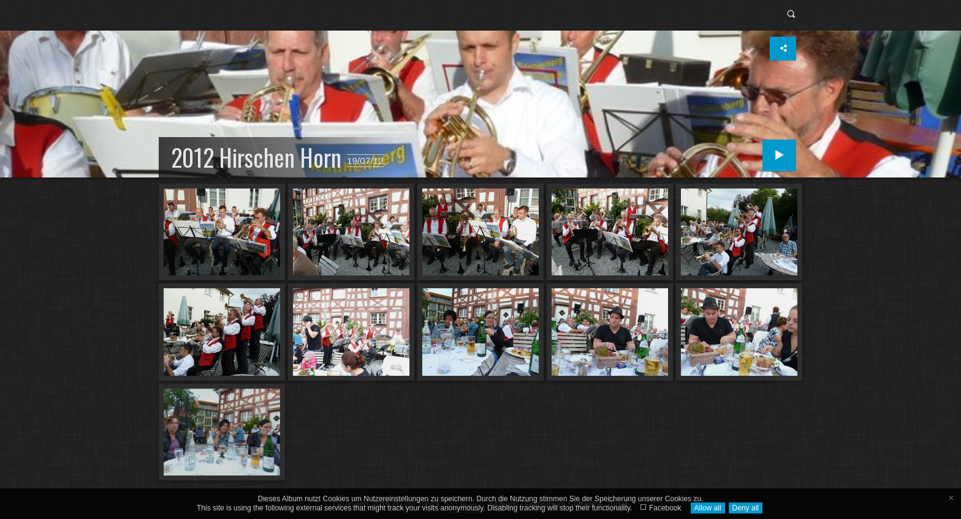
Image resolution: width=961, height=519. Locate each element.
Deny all (745, 508)
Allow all (707, 508)
